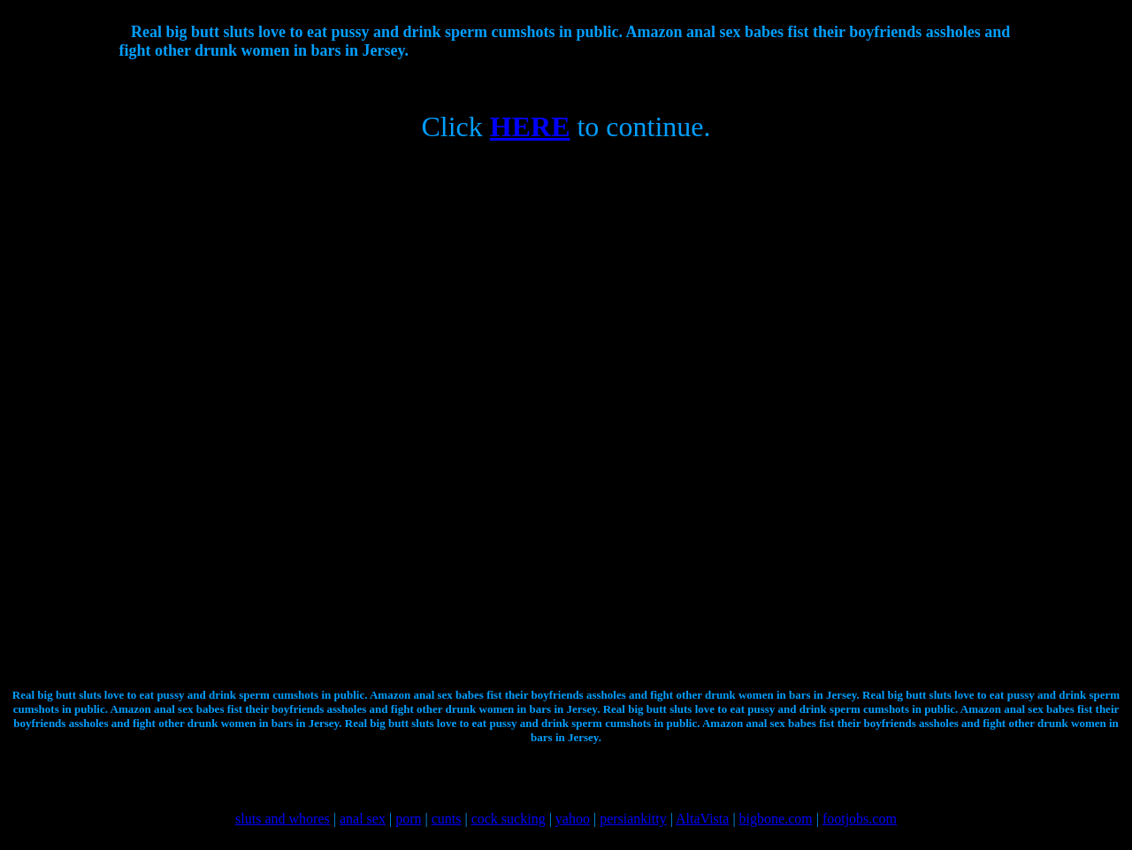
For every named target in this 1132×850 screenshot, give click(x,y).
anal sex (363, 818)
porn (408, 818)
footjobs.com (859, 818)
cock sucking (508, 818)
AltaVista (702, 818)
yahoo (572, 818)
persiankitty (633, 818)
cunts (447, 818)
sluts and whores (282, 818)
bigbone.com (776, 818)
